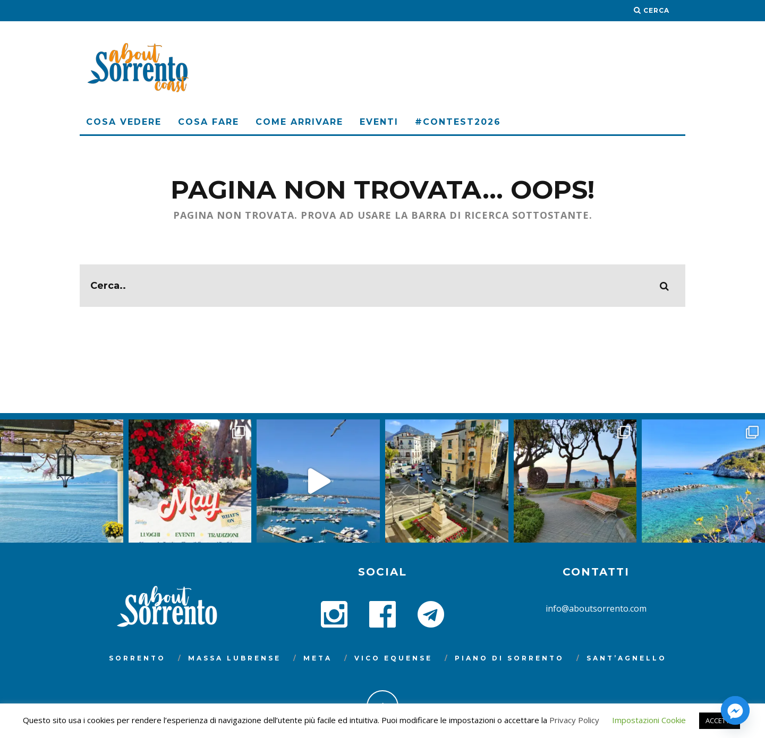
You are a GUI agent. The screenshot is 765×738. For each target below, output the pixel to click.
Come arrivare (299, 122)
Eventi (379, 122)
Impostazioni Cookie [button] (649, 720)
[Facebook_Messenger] (735, 710)
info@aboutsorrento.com (596, 608)
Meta (317, 658)
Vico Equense (393, 658)
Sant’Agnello (626, 658)
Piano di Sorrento (509, 658)
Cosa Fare (208, 122)
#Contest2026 (458, 122)
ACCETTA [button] (720, 720)
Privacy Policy (574, 720)
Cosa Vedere (124, 122)
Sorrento (137, 658)
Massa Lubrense (234, 658)
